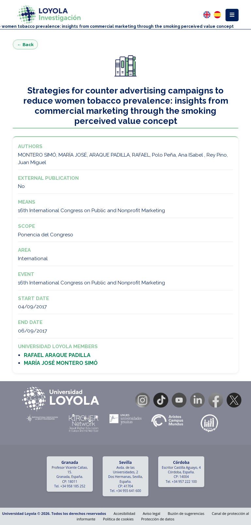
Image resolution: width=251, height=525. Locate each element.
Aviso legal (151, 513)
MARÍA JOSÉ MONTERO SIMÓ (61, 363)
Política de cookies (118, 519)
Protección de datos (158, 519)
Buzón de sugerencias (186, 513)
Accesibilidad (124, 513)
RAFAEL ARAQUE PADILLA (57, 355)
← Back (25, 44)
